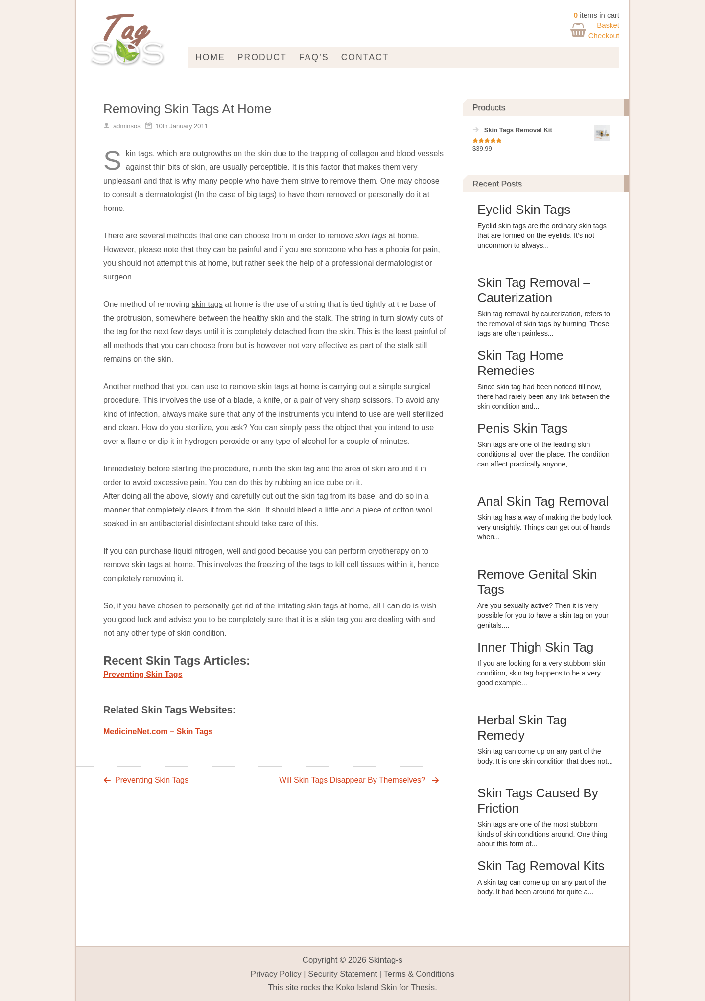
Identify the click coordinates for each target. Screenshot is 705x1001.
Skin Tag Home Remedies (520, 363)
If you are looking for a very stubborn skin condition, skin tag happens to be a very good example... (541, 673)
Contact (365, 57)
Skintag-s (386, 960)
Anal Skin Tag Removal (543, 501)
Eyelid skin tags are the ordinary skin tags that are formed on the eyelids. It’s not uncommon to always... (542, 235)
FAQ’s (314, 57)
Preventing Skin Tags (143, 674)
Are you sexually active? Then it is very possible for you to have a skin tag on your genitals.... (543, 615)
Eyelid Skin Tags (523, 209)
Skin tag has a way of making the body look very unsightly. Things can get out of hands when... (544, 527)
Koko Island (357, 987)
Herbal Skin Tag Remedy (522, 728)
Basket (608, 25)
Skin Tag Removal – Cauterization (533, 290)
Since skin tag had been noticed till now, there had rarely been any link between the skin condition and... (543, 396)
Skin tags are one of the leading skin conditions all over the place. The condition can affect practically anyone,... (543, 454)
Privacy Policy (276, 973)
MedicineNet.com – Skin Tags (158, 731)
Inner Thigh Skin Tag (535, 647)
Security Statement (342, 973)
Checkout (603, 35)
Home (210, 57)
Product (262, 57)
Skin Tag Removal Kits (541, 866)
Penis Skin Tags (522, 428)
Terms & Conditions (419, 973)
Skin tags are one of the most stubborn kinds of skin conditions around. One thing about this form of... (542, 834)
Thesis (423, 987)
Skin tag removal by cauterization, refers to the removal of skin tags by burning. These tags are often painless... (543, 323)
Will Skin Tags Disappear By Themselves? (352, 780)
